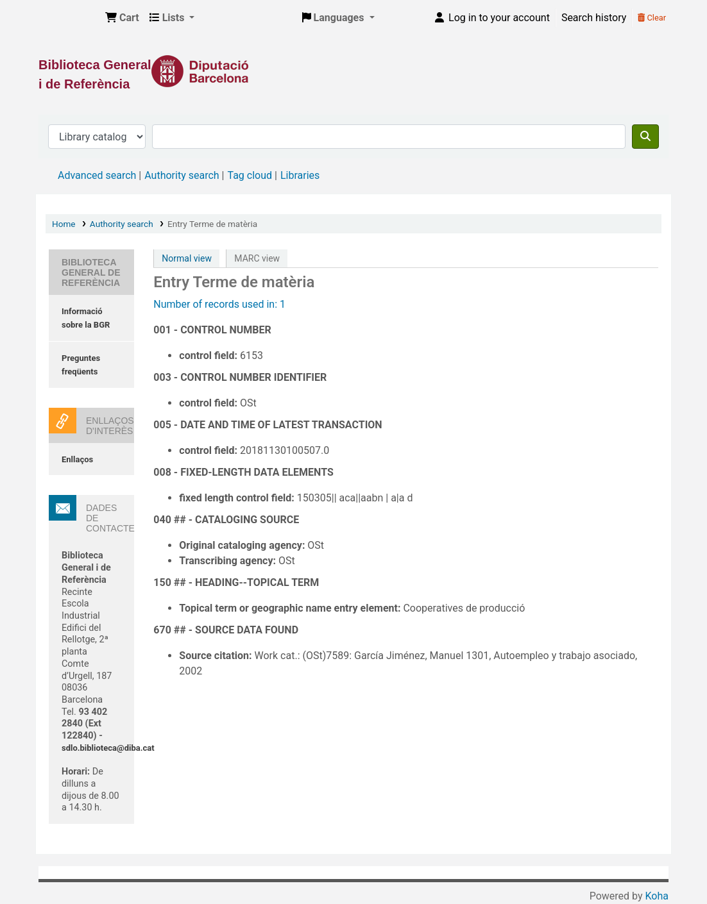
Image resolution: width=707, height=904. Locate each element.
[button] (122, 18)
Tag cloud (249, 175)
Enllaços (77, 459)
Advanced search (97, 175)
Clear (652, 17)
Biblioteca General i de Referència (68, 18)
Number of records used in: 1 (219, 304)
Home (64, 224)
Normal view (187, 258)
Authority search (181, 175)
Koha (657, 896)
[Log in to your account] (491, 18)
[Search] (645, 136)
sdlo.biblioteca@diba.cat (108, 748)
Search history (593, 18)
